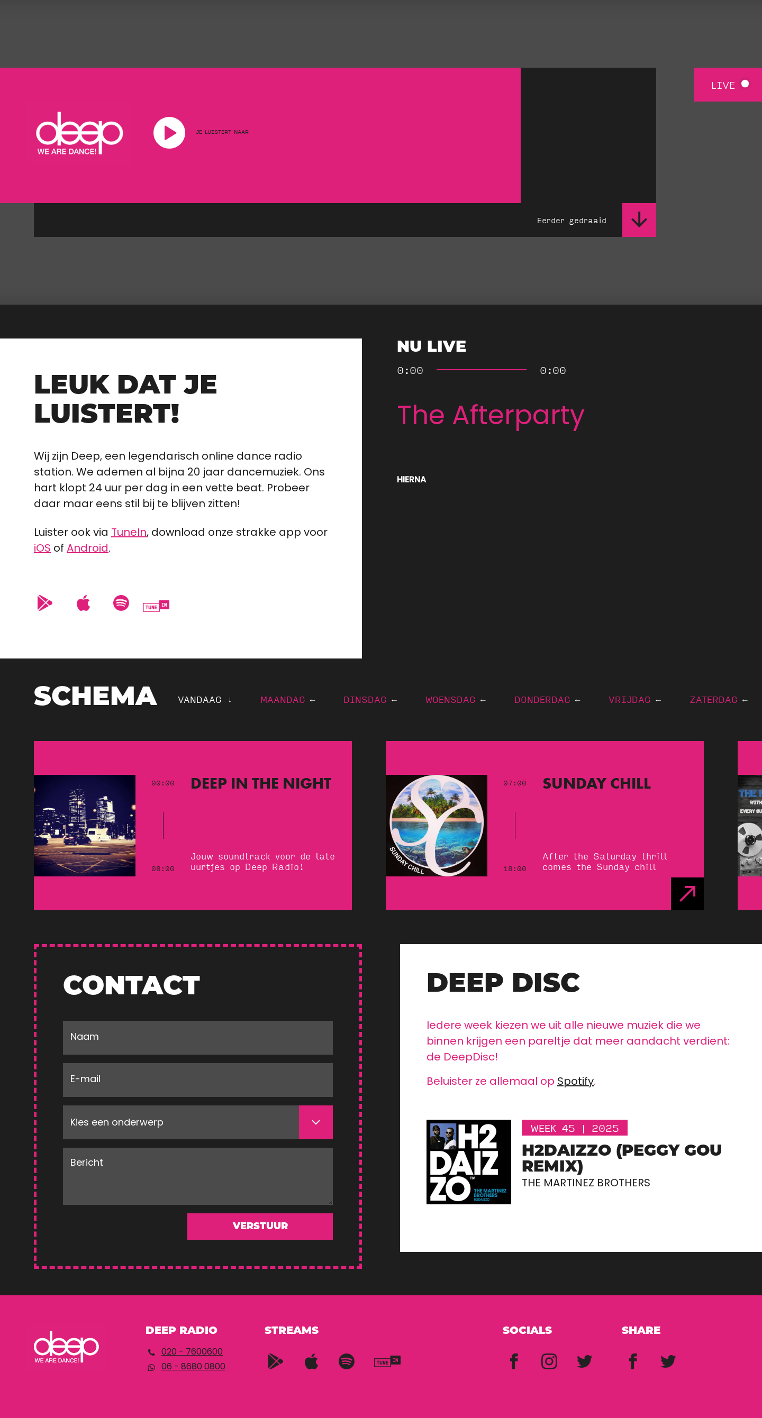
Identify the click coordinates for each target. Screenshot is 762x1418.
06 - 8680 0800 (193, 1367)
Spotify (575, 1082)
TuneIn (129, 533)
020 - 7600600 (192, 1352)
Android (87, 549)
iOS (42, 549)
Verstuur (260, 1227)
